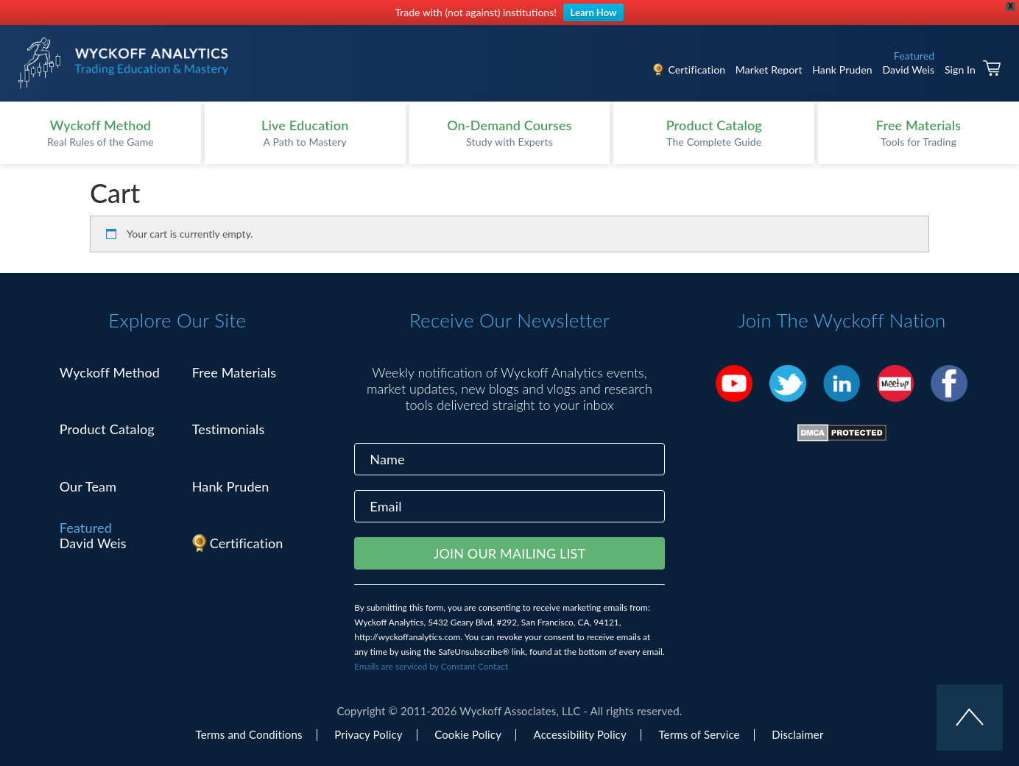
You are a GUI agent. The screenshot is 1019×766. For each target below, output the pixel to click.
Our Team (88, 486)
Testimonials (228, 429)
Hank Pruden (842, 69)
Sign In (960, 69)
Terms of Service (698, 734)
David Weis (908, 69)
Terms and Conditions (249, 734)
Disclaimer (797, 734)
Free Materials (234, 372)
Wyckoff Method (110, 372)
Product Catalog (107, 429)
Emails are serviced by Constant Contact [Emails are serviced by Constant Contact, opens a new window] (431, 666)
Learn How (594, 12)
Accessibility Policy (580, 734)
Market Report (769, 69)
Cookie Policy (467, 734)
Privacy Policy (368, 734)
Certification (696, 69)
